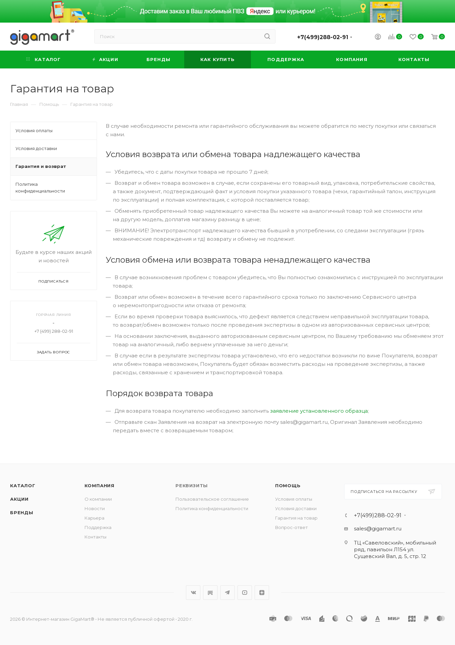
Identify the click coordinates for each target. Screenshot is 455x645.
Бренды (21, 512)
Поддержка (98, 527)
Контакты (95, 536)
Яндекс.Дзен (262, 592)
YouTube (244, 592)
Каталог (22, 485)
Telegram (227, 592)
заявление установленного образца (319, 411)
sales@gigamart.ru (377, 528)
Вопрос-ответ (291, 527)
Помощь (288, 485)
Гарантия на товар (296, 518)
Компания (100, 485)
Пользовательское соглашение (212, 499)
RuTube (210, 592)
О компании (98, 499)
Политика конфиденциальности (211, 508)
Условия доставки (296, 508)
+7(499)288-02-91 (322, 37)
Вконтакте (193, 592)
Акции (19, 499)
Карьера (94, 518)
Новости (95, 508)
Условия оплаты (293, 499)
